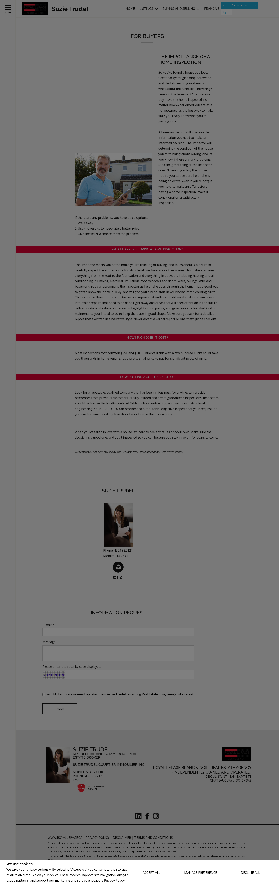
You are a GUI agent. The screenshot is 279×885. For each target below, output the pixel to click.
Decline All (250, 872)
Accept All (151, 872)
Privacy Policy (114, 880)
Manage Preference (200, 872)
